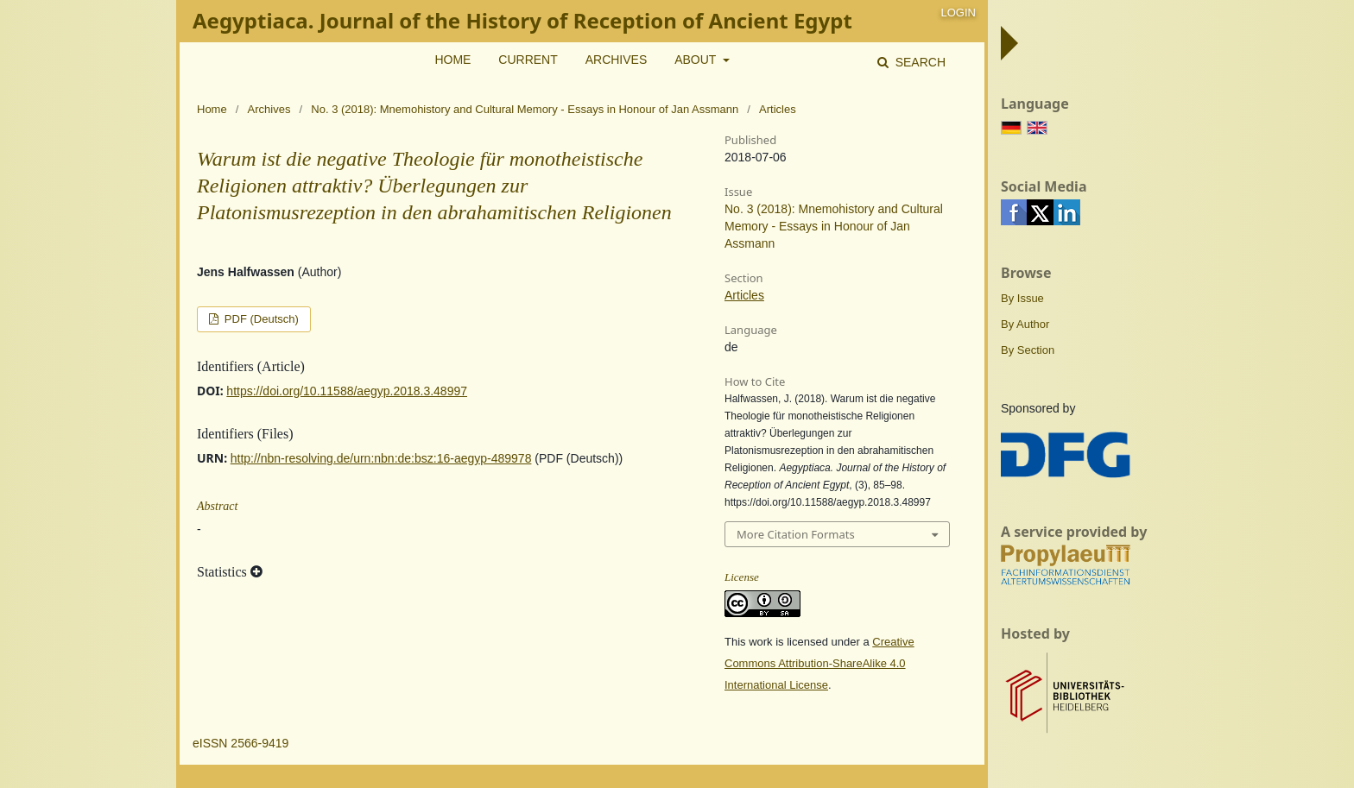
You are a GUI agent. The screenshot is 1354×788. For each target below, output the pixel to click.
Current (527, 59)
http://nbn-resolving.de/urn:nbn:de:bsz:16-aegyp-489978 (381, 458)
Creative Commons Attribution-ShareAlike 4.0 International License (819, 663)
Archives (616, 59)
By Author (1025, 324)
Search (919, 62)
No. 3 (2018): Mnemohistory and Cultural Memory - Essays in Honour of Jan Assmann (524, 109)
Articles (744, 295)
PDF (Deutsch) (260, 318)
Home (452, 59)
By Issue (1022, 298)
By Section (1027, 350)
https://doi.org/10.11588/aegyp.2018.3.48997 (346, 391)
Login (958, 12)
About (696, 59)
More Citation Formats (796, 534)
